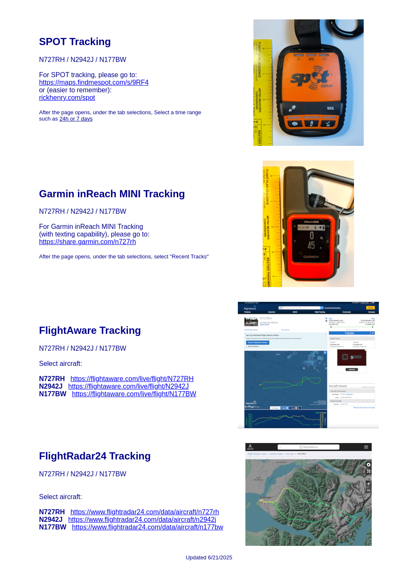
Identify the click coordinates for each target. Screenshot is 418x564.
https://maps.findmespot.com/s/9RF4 (94, 82)
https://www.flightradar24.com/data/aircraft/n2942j (142, 519)
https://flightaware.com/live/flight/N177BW (134, 393)
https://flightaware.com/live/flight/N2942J (128, 386)
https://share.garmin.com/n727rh (87, 241)
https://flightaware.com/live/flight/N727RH (132, 378)
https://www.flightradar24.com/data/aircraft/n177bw (147, 527)
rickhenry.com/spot (67, 97)
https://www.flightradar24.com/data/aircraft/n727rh (144, 512)
